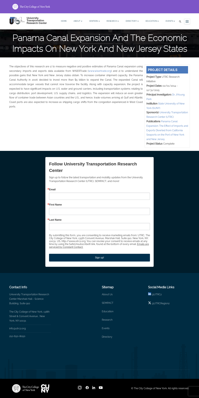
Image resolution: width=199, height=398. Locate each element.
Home (64, 21)
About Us (107, 294)
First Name (55, 204)
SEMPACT (107, 302)
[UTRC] (25, 388)
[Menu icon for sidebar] (187, 21)
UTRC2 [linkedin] (158, 294)
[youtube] (101, 388)
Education (152, 21)
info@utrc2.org (17, 328)
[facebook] (87, 388)
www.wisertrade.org (99, 70)
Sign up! (99, 257)
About (78, 21)
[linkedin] (149, 294)
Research (113, 21)
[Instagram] (80, 388)
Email (52, 189)
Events (170, 21)
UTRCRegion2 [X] (162, 303)
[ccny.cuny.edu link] (99, 7)
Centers (94, 21)
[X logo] (149, 303)
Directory (132, 21)
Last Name (55, 220)
